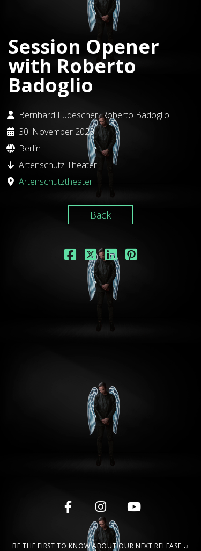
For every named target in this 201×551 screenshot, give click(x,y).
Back (100, 214)
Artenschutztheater (56, 181)
